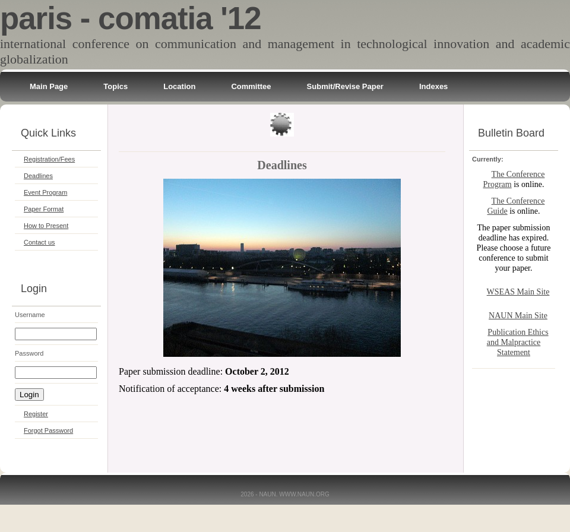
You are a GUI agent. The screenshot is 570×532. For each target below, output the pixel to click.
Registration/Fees (49, 159)
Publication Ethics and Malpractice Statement (518, 342)
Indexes (433, 86)
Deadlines (38, 175)
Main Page (49, 86)
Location (179, 86)
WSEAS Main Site (518, 291)
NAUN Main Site (518, 315)
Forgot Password (48, 430)
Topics (115, 86)
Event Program (45, 192)
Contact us (39, 242)
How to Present (46, 225)
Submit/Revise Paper (345, 86)
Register (36, 413)
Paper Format (44, 209)
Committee (251, 86)
